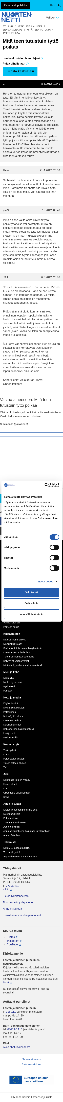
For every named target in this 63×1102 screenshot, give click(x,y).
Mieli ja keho (11, 672)
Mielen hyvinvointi (12, 682)
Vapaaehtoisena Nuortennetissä (20, 856)
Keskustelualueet (29, 26)
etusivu (8, 26)
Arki (6, 774)
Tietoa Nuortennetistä (16, 896)
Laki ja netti (9, 733)
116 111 (11, 1011)
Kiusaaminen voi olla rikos (17, 652)
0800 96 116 (14, 1029)
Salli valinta (31, 603)
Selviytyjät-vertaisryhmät (16, 661)
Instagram (13, 940)
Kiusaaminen (11, 633)
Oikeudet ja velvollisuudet (16, 792)
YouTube (12, 944)
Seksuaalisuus (12, 29)
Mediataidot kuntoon (14, 707)
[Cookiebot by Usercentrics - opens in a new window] (45, 485)
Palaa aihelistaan (16, 63)
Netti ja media (12, 697)
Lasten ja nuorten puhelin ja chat (20, 809)
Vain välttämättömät (32, 614)
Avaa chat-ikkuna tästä (16, 1047)
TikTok (11, 937)
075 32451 (12, 885)
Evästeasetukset (31, 1064)
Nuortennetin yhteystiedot (18, 902)
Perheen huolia (11, 627)
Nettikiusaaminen (12, 724)
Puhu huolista (10, 818)
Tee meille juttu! (11, 852)
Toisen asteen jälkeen (14, 763)
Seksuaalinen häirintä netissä (18, 729)
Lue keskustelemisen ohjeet (23, 58)
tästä (6, 982)
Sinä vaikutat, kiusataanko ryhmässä (22, 648)
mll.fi (6, 889)
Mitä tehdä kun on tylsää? (16, 780)
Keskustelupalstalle (15, 5)
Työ (5, 767)
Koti (5, 788)
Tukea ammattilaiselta (14, 822)
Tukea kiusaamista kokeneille (18, 656)
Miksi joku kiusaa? (13, 644)
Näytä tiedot (45, 581)
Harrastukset (10, 784)
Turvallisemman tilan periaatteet (22, 915)
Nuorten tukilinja (11, 814)
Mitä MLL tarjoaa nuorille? (16, 848)
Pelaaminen (9, 712)
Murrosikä (8, 678)
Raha (6, 797)
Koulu (6, 754)
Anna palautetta (12, 908)
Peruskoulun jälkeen (14, 758)
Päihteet (7, 690)
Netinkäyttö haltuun (13, 716)
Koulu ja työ (11, 744)
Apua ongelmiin (11, 826)
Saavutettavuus (31, 1059)
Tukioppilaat (9, 750)
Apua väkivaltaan (12, 835)
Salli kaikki (31, 592)
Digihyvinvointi (10, 703)
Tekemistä (9, 842)
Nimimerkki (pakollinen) (14, 424)
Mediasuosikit (10, 737)
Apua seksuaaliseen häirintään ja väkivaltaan (26, 831)
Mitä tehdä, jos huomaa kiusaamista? (22, 665)
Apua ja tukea (12, 803)
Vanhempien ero (11, 622)
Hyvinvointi (9, 686)
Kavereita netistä (12, 720)
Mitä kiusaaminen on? (14, 639)
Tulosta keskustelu (20, 71)
